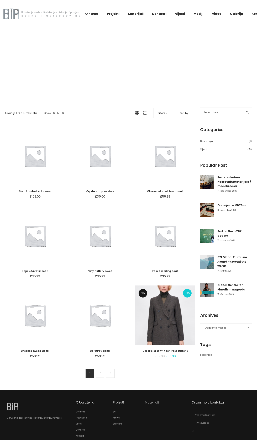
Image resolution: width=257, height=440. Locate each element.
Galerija (236, 14)
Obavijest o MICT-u (231, 205)
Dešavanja (206, 141)
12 (58, 113)
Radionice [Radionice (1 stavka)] (206, 355)
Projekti (113, 14)
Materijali (136, 14)
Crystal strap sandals (100, 191)
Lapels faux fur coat (35, 271)
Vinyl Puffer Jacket (100, 271)
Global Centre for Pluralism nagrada (231, 287)
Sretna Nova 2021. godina (230, 233)
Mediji (198, 14)
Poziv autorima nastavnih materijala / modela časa (234, 181)
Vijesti (180, 14)
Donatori (159, 14)
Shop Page (128, 78)
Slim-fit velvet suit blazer (35, 191)
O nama (91, 14)
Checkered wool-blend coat (165, 191)
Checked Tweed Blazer (35, 351)
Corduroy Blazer (100, 351)
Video (216, 14)
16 (63, 113)
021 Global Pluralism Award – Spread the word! (232, 261)
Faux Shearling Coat (165, 271)
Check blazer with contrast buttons (165, 351)
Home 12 (113, 78)
